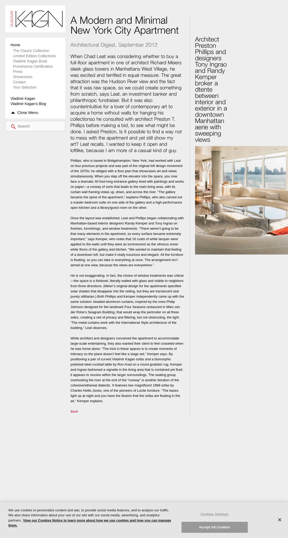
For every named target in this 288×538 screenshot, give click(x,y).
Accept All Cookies (214, 527)
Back (74, 411)
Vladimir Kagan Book (30, 61)
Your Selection (25, 87)
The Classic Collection (31, 51)
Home (15, 45)
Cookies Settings (215, 514)
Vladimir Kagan (22, 98)
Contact (19, 82)
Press (17, 72)
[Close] (279, 519)
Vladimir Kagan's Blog (28, 104)
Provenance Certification (33, 66)
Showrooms (22, 77)
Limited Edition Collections (34, 56)
